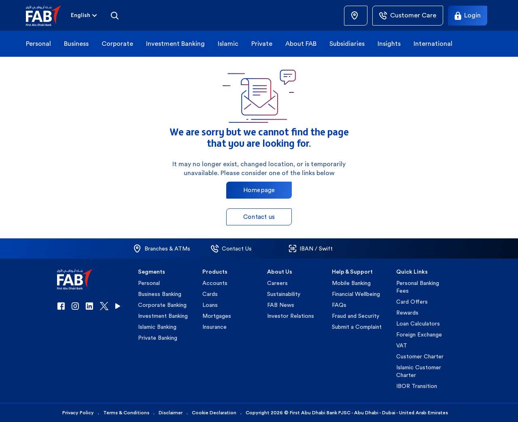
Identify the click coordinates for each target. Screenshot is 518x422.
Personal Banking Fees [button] (417, 287)
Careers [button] (277, 283)
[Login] (467, 16)
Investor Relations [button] (290, 316)
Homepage (259, 189)
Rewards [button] (407, 312)
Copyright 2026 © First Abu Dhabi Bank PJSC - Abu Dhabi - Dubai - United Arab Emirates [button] (347, 412)
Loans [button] (210, 305)
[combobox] (80, 15)
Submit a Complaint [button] (357, 326)
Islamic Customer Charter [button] (418, 371)
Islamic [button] (228, 43)
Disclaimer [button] (171, 412)
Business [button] (76, 43)
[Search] (114, 15)
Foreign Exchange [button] (419, 334)
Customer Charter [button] (420, 356)
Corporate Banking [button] (162, 305)
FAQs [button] (339, 305)
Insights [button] (389, 43)
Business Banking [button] (159, 294)
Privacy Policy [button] (78, 412)
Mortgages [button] (216, 316)
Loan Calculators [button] (418, 323)
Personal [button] (38, 43)
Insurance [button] (214, 326)
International (433, 43)
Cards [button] (210, 294)
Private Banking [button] (157, 337)
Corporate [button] (117, 43)
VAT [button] (401, 345)
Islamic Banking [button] (157, 326)
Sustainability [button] (283, 294)
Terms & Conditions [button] (126, 412)
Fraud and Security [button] (355, 316)
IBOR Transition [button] (416, 386)
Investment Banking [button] (175, 43)
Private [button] (261, 43)
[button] (48, 15)
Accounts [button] (214, 283)
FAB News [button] (280, 305)
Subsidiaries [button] (347, 43)
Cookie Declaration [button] (214, 412)
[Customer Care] (407, 16)
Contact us (259, 216)
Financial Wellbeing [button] (356, 294)
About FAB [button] (300, 43)
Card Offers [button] (412, 301)
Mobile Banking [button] (351, 283)
